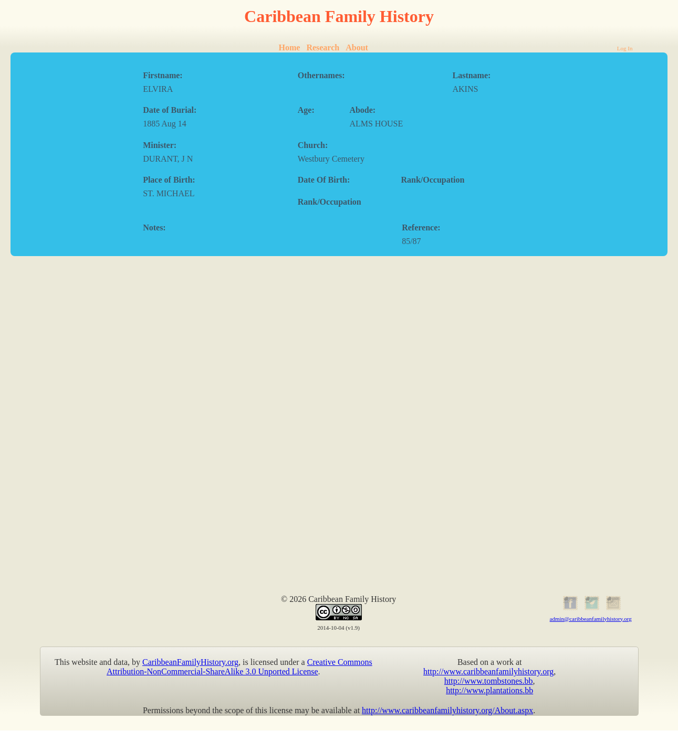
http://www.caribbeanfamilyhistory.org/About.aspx (447, 710)
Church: (313, 145)
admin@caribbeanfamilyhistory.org (591, 619)
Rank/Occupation (432, 179)
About (357, 47)
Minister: (159, 145)
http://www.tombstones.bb (488, 680)
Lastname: (471, 75)
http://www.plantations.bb (489, 690)
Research (322, 47)
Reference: (421, 227)
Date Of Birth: (324, 179)
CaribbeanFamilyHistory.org (190, 662)
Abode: (362, 109)
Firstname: (163, 75)
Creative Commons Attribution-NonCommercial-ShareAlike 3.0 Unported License (239, 667)
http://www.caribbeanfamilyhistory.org (488, 671)
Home (289, 47)
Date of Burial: (169, 109)
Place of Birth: (169, 179)
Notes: (154, 227)
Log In (625, 48)
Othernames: (321, 75)
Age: (306, 109)
